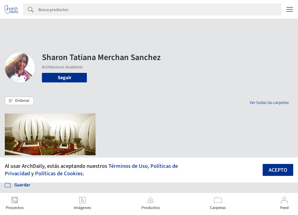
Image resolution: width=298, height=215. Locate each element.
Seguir (64, 77)
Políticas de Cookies (59, 173)
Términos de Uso (128, 166)
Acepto (278, 170)
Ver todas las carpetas (269, 103)
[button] (19, 101)
